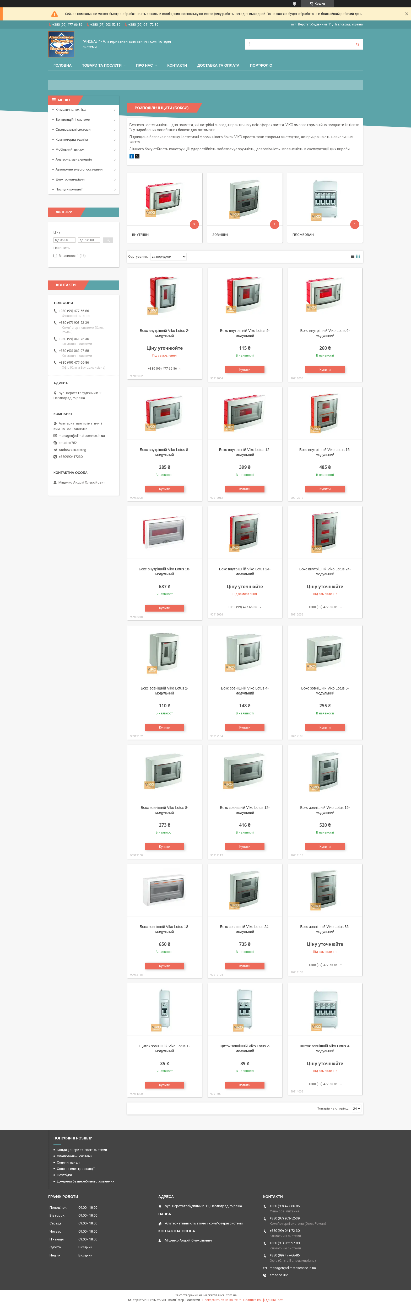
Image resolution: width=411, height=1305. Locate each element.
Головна (62, 65)
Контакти (177, 65)
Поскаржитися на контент (221, 1300)
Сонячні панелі (68, 1162)
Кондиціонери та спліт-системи (82, 1150)
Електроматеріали (70, 179)
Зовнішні (220, 235)
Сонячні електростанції (75, 1169)
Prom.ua (231, 1295)
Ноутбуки (64, 1175)
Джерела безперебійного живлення (85, 1181)
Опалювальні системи (73, 129)
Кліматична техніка (70, 110)
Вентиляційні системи (73, 119)
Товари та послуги (102, 65)
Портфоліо (261, 65)
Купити (245, 370)
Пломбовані (304, 235)
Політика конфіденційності (263, 1300)
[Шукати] (357, 44)
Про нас (144, 65)
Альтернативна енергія (74, 159)
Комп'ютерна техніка (72, 139)
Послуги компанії (69, 189)
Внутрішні (140, 235)
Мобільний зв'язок (70, 149)
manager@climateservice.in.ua (82, 436)
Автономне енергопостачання (79, 169)
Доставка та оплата (218, 65)
